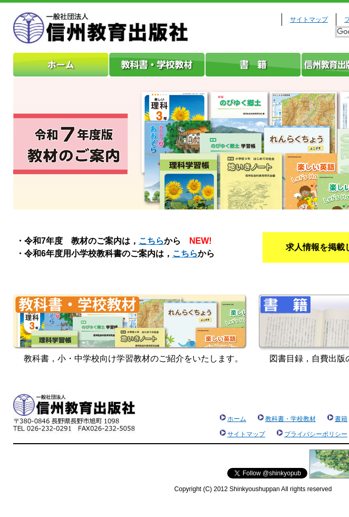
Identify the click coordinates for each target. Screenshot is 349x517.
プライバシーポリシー (315, 434)
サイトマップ (309, 19)
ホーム (61, 64)
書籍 (253, 64)
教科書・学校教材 (157, 64)
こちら (151, 240)
